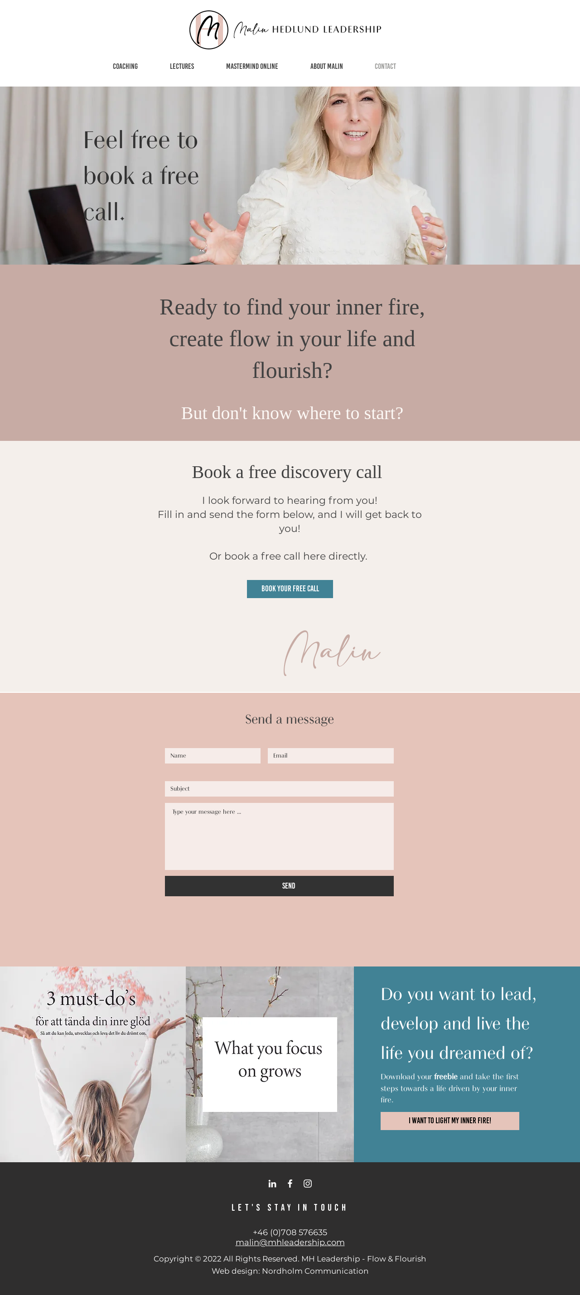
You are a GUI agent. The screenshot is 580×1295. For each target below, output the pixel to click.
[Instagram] (307, 1183)
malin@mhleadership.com (290, 1242)
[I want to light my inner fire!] (450, 1121)
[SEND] (289, 886)
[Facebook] (290, 1183)
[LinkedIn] (272, 1183)
